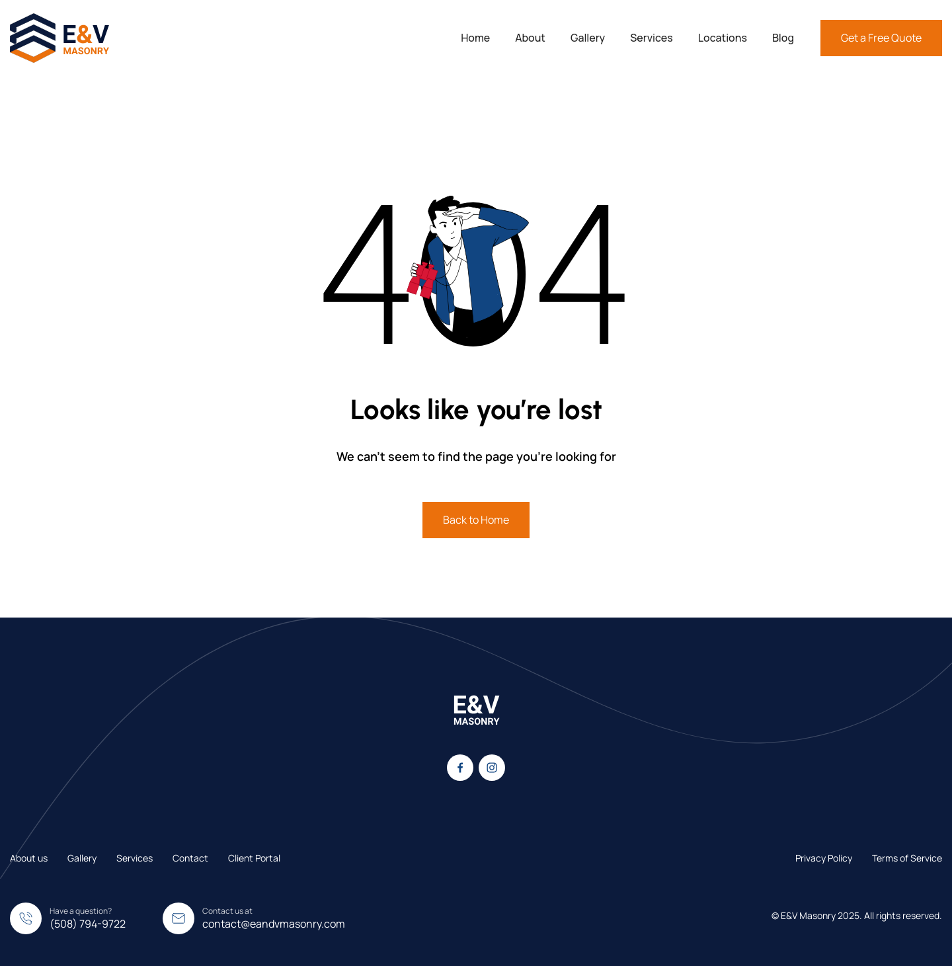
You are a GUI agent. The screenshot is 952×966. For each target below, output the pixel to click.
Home (475, 37)
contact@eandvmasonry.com (273, 923)
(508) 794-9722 (88, 923)
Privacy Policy (823, 858)
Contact (190, 858)
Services (651, 37)
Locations (722, 37)
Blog (783, 37)
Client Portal (254, 858)
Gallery (588, 37)
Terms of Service (907, 858)
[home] (59, 38)
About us (29, 858)
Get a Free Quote (881, 37)
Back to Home (476, 519)
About (530, 37)
